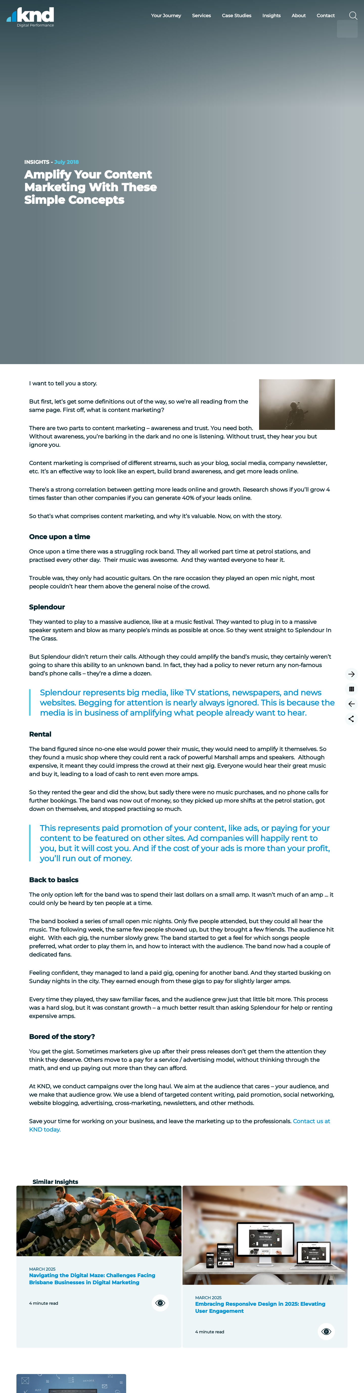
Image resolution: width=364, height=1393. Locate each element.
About (290, 15)
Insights (263, 15)
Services (192, 15)
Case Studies (227, 15)
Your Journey (157, 15)
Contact (317, 15)
